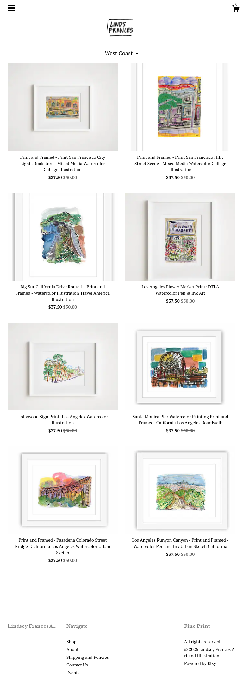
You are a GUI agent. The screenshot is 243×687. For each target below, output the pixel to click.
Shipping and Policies (87, 657)
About (72, 649)
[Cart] (235, 9)
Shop (71, 642)
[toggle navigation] (11, 8)
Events (73, 673)
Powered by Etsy (200, 663)
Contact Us (77, 665)
